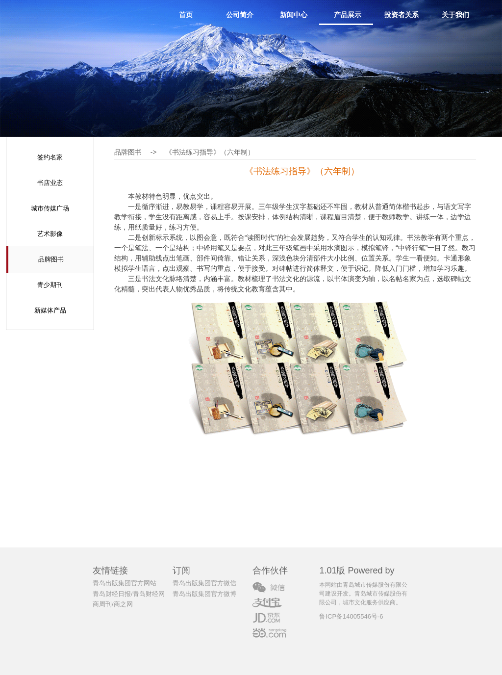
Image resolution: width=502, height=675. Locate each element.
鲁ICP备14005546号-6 (351, 616)
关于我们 (455, 15)
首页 (186, 15)
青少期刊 (50, 284)
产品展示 (347, 15)
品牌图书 (51, 259)
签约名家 (50, 157)
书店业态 (50, 182)
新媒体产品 (50, 310)
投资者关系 (401, 15)
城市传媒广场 (50, 208)
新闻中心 (293, 15)
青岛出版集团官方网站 (124, 583)
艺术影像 (50, 233)
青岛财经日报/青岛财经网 (129, 593)
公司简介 (239, 15)
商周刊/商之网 (113, 604)
